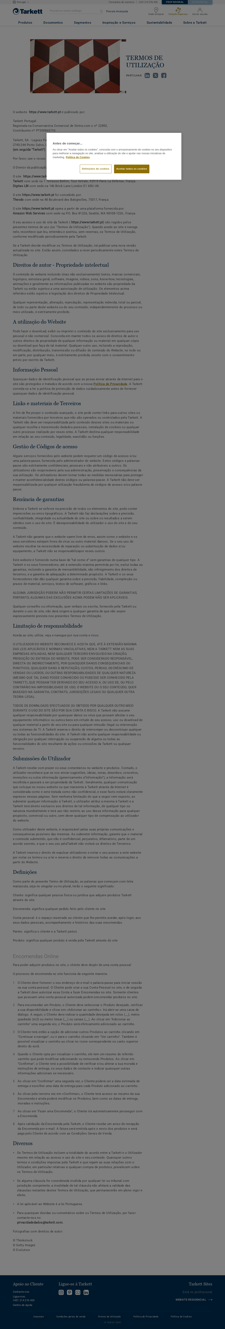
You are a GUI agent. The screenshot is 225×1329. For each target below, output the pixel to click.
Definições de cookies (95, 169)
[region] (114, 156)
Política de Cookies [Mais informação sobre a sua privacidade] (78, 157)
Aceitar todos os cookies (131, 169)
